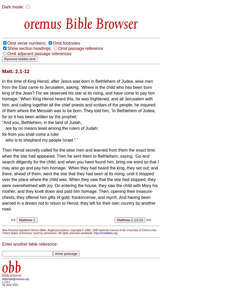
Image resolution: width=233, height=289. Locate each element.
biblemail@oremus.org (15, 279)
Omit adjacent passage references (39, 53)
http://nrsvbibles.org (105, 233)
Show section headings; (29, 48)
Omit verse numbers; (26, 43)
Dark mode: (13, 7)
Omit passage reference (80, 48)
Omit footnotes (66, 43)
